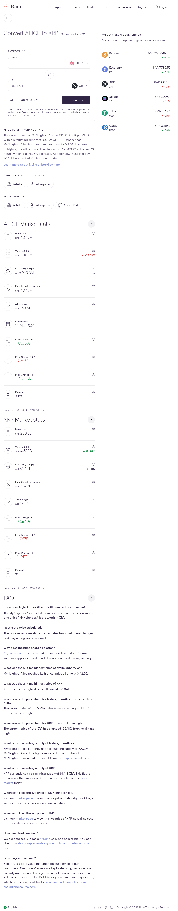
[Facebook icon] (105, 907)
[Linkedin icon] (99, 907)
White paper (40, 184)
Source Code (68, 205)
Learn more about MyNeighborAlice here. (32, 164)
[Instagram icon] (111, 907)
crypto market (72, 758)
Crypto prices (13, 653)
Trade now (76, 100)
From (14, 57)
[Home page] (12, 6)
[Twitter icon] (94, 907)
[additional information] (93, 233)
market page (24, 798)
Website (14, 184)
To (13, 80)
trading (45, 838)
